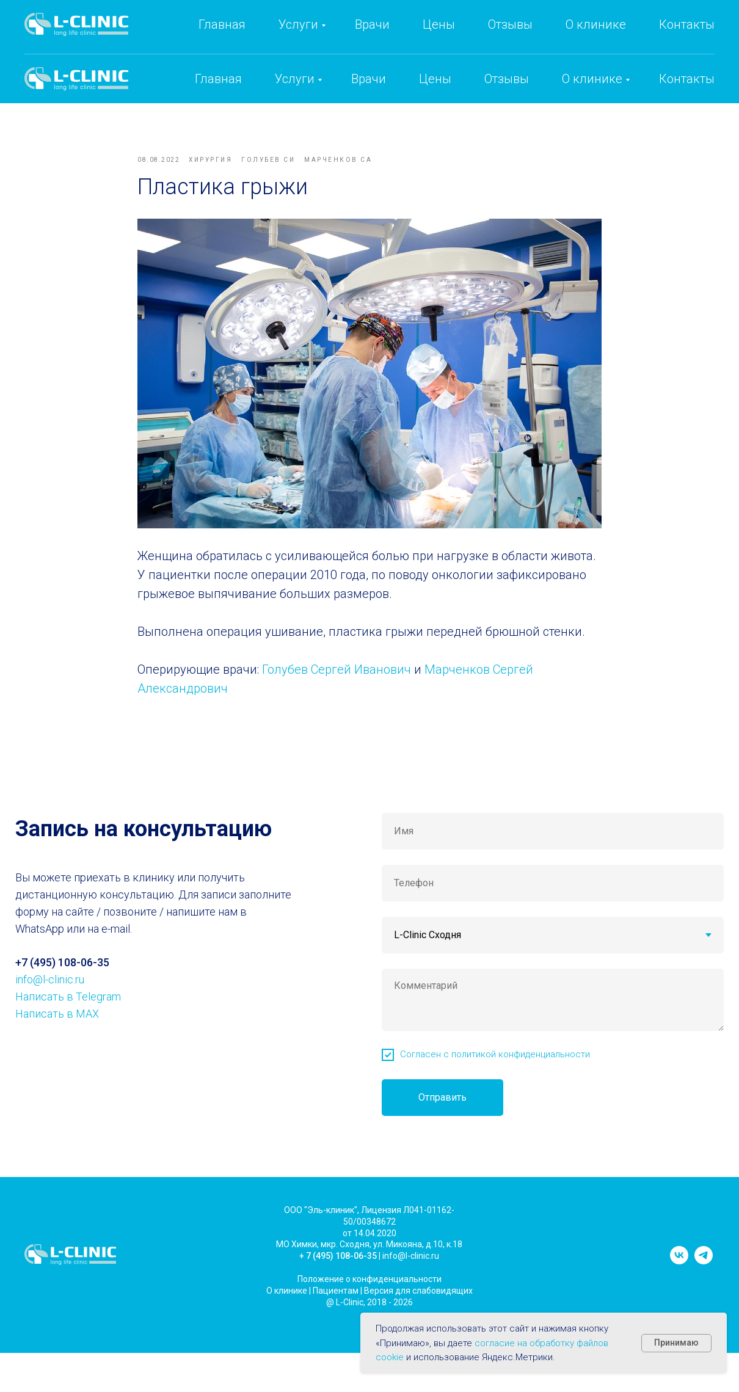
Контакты (687, 78)
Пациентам (336, 1306)
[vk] (679, 1277)
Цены (435, 78)
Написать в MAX (57, 1029)
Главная (218, 78)
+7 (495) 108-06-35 (488, 37)
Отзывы (506, 78)
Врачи (368, 78)
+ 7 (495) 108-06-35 (338, 1272)
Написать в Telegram (68, 1012)
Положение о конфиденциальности (369, 1295)
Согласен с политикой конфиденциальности (495, 1070)
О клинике (592, 78)
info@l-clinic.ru (607, 37)
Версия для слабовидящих (418, 1306)
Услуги (295, 78)
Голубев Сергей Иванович (336, 677)
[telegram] (703, 1277)
